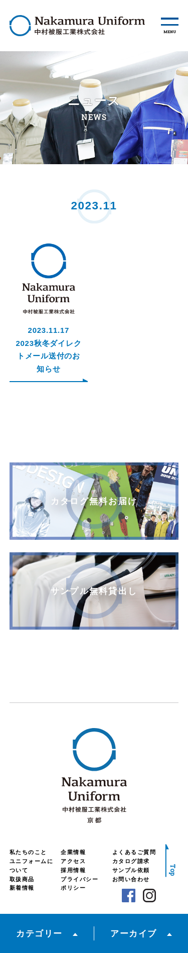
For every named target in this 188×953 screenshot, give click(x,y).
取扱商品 (22, 879)
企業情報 (73, 852)
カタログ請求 (131, 861)
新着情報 (22, 888)
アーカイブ (133, 933)
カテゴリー (39, 933)
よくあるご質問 (134, 852)
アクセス (73, 861)
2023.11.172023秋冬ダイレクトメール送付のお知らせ (48, 349)
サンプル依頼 (131, 870)
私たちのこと (28, 852)
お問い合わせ (131, 879)
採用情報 (73, 870)
